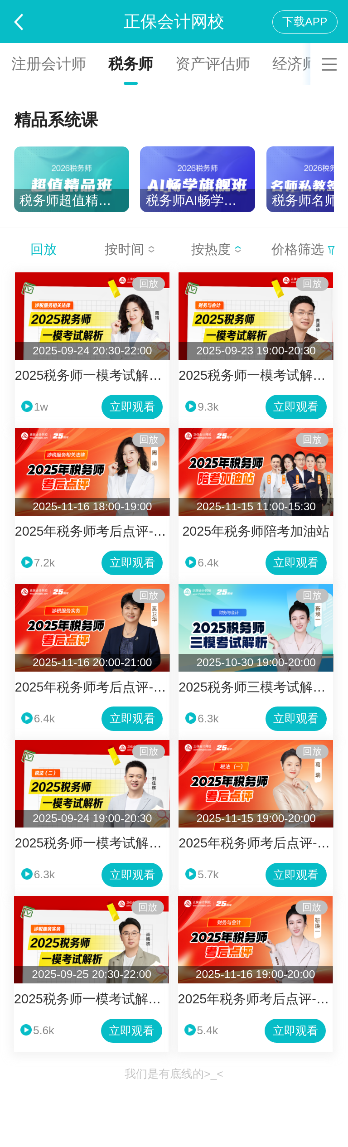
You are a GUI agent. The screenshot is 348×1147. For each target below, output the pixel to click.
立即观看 (132, 407)
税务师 (130, 63)
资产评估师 (212, 63)
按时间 (130, 249)
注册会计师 (48, 63)
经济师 (294, 63)
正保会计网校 (174, 21)
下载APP (304, 21)
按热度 (216, 249)
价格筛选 (303, 249)
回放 (43, 249)
